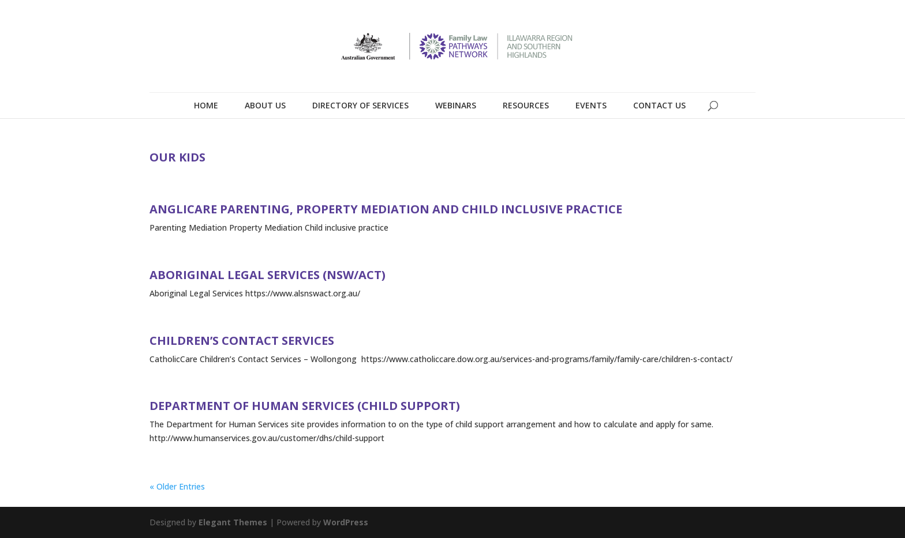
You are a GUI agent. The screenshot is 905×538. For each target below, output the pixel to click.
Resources (526, 105)
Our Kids (177, 157)
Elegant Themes (233, 522)
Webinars (455, 105)
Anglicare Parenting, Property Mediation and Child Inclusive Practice (385, 209)
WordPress (345, 522)
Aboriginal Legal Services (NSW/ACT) (267, 275)
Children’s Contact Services (241, 340)
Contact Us (659, 105)
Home (206, 105)
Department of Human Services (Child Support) (304, 405)
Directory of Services (360, 105)
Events (591, 105)
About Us (265, 105)
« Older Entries (177, 486)
